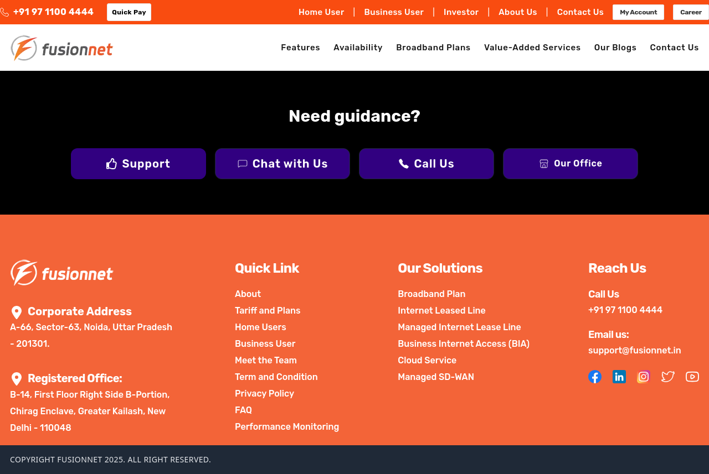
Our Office (578, 163)
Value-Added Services (532, 48)
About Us (518, 12)
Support (146, 163)
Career (691, 12)
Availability (358, 48)
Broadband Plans (433, 48)
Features (300, 48)
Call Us (434, 163)
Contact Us (580, 12)
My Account (638, 12)
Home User (322, 12)
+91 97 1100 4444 (47, 12)
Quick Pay (129, 12)
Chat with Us (290, 163)
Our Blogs (615, 48)
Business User (394, 12)
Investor (461, 12)
